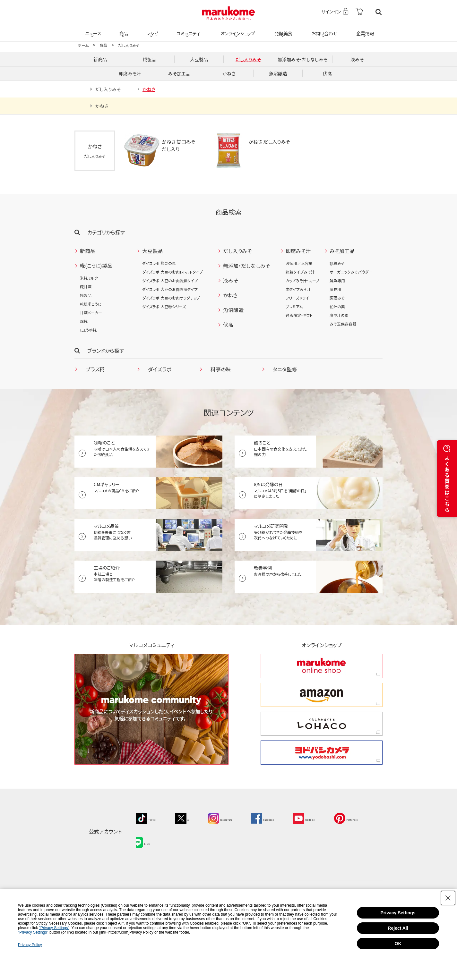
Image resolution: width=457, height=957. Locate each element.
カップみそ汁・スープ (302, 280)
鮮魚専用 (337, 280)
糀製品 (85, 295)
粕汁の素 (337, 306)
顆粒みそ (337, 263)
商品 (122, 29)
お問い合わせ (323, 29)
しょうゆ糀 (88, 330)
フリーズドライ (297, 298)
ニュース (92, 29)
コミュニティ (187, 29)
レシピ (151, 29)
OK (398, 943)
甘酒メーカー (91, 312)
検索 (378, 12)
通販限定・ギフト (299, 315)
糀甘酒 (85, 286)
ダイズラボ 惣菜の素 (159, 263)
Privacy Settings (398, 912)
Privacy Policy (30, 945)
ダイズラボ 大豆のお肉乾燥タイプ (170, 280)
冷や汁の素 (339, 315)
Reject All (398, 928)
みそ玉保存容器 (343, 323)
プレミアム (294, 306)
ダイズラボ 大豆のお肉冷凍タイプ (170, 289)
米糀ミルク (89, 278)
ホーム (83, 45)
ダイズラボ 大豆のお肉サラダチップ (171, 298)
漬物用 (335, 289)
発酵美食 (282, 29)
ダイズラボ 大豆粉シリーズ (164, 306)
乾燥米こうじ (90, 304)
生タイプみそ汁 (298, 289)
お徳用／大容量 (299, 263)
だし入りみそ (129, 45)
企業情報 (364, 29)
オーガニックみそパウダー (351, 272)
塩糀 (84, 321)
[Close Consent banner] (448, 898)
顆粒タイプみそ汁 (300, 272)
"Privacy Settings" (54, 928)
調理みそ (337, 298)
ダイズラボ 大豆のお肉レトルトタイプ (172, 272)
